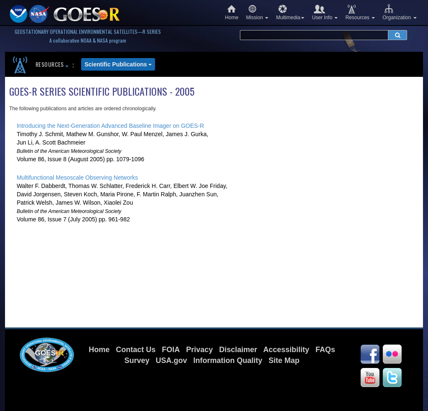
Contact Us (135, 349)
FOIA (171, 349)
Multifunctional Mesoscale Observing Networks (77, 177)
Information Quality (228, 360)
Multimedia (290, 12)
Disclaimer (238, 349)
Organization (399, 12)
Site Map (284, 360)
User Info (325, 12)
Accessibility (286, 349)
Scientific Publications (118, 64)
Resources (360, 12)
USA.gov (171, 360)
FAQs (325, 349)
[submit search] (397, 35)
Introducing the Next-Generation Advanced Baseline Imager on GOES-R (110, 125)
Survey (136, 360)
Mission (257, 12)
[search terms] (314, 35)
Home (231, 12)
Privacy (199, 349)
